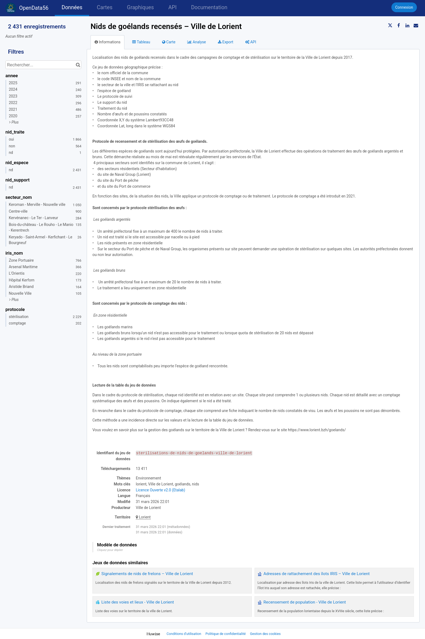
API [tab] (250, 42)
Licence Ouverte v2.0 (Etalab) (160, 490)
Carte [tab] (168, 42)
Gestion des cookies (265, 634)
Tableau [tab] (141, 42)
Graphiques (140, 7)
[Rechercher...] (43, 64)
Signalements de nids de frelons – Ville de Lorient (147, 573)
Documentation (209, 7)
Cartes (104, 7)
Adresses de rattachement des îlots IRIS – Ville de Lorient (316, 573)
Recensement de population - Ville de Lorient (304, 602)
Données (72, 7)
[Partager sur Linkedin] (407, 25)
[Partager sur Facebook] (399, 25)
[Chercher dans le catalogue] (78, 64)
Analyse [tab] (196, 42)
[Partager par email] (416, 25)
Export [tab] (225, 42)
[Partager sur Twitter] (390, 25)
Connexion (404, 7)
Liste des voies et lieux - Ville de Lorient (137, 602)
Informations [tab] (107, 42)
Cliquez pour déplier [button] (110, 550)
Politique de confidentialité (226, 634)
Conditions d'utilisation (184, 634)
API (172, 7)
